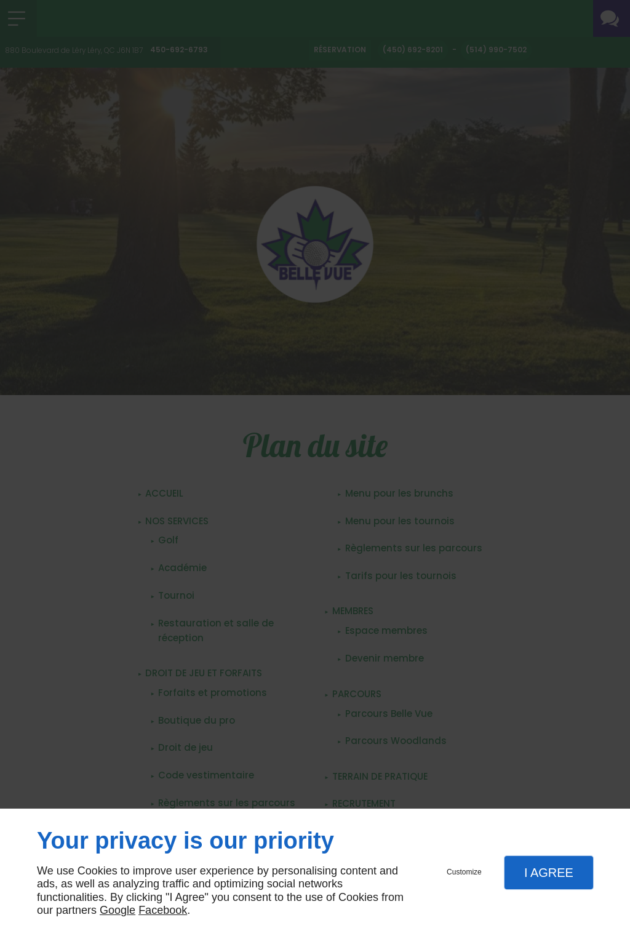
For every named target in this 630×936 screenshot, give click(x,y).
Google (117, 910)
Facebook (162, 910)
